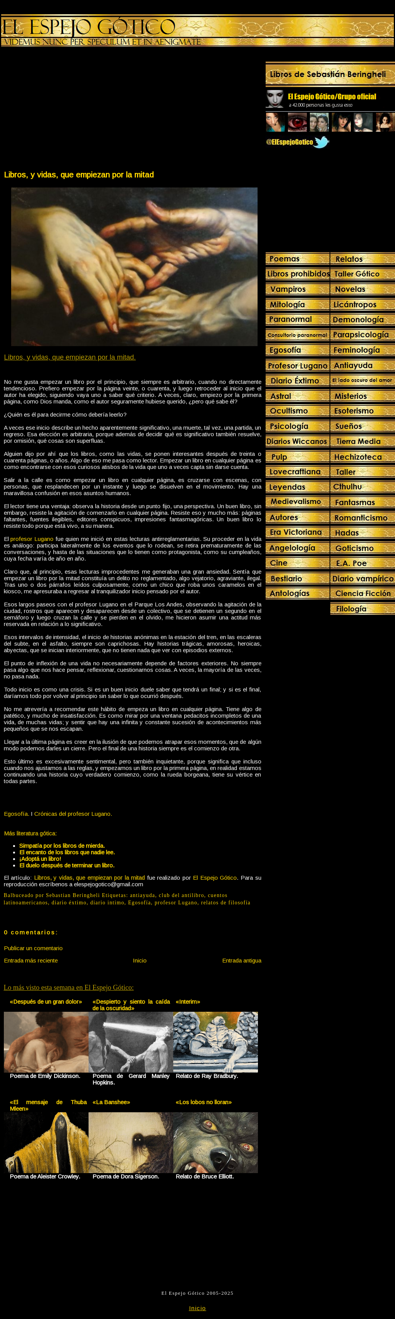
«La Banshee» (111, 1102)
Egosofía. (16, 813)
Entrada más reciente (31, 960)
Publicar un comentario (33, 948)
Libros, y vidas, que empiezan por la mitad (79, 174)
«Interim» (188, 1001)
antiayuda (142, 895)
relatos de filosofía (226, 903)
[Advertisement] (67, 110)
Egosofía (139, 903)
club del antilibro (181, 895)
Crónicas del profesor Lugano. (73, 813)
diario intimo (107, 903)
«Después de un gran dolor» (46, 1001)
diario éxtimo (69, 903)
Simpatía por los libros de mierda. (62, 845)
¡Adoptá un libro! (40, 858)
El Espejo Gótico (215, 877)
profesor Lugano (32, 539)
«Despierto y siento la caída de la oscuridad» (131, 1004)
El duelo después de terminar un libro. (66, 865)
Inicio (140, 960)
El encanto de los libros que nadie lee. (67, 852)
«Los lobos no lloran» (204, 1102)
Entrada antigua (241, 960)
